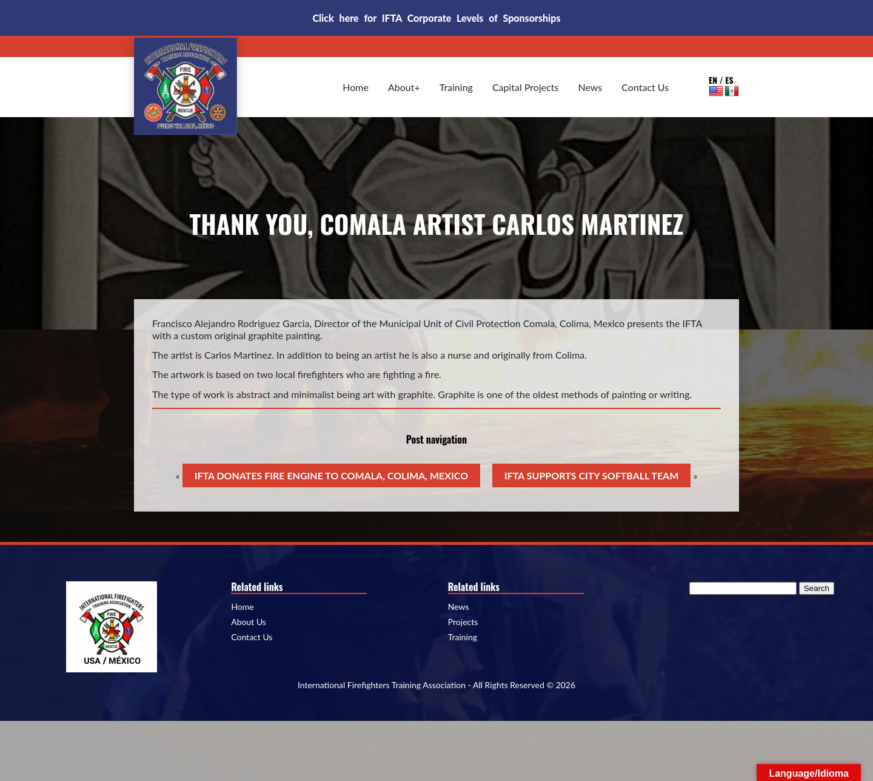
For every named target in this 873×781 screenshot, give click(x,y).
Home (356, 87)
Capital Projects (525, 87)
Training (456, 87)
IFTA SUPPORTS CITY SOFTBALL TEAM (591, 475)
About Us (248, 622)
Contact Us (645, 87)
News (590, 87)
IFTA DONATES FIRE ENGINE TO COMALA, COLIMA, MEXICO (331, 475)
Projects (463, 622)
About (401, 87)
